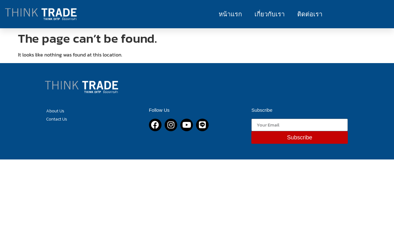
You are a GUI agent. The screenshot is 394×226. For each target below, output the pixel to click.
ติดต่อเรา (309, 14)
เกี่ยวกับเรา (269, 14)
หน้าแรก (230, 14)
